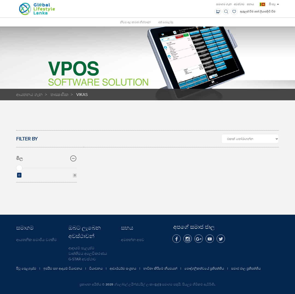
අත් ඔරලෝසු (165, 22)
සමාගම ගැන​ (224, 4)
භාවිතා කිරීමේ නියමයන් (160, 268)
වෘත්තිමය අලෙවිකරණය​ (87, 253)
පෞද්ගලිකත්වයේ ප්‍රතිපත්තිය (204, 268)
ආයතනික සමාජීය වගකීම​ (36, 240)
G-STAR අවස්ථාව (82, 259)
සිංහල (274, 4)
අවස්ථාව (239, 4)
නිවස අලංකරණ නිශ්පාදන (135, 22)
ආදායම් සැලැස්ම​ (81, 248)
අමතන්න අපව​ (132, 240)
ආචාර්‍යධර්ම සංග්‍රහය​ (123, 268)
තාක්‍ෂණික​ (59, 94)
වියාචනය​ (96, 268)
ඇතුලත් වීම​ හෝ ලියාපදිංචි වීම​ (257, 11)
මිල (46, 158)
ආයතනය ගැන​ (29, 94)
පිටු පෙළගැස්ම (26, 268)
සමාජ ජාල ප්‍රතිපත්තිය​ (246, 268)
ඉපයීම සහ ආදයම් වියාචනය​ (62, 268)
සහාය (250, 4)
